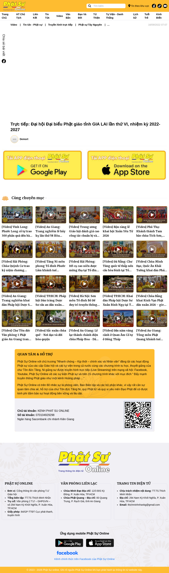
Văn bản (68, 16)
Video (59, 16)
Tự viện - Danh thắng (114, 16)
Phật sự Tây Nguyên (90, 24)
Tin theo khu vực (138, 5)
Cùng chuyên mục (28, 198)
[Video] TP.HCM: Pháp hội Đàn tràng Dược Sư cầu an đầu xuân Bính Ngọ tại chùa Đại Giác (50, 304)
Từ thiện (96, 16)
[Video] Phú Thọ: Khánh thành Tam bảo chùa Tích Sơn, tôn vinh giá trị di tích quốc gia (151, 235)
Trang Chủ (5, 16)
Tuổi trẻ (147, 16)
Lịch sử (135, 16)
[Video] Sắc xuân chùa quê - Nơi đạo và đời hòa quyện (50, 335)
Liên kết (35, 16)
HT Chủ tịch (20, 16)
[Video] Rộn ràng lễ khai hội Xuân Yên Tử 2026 (118, 231)
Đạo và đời (82, 16)
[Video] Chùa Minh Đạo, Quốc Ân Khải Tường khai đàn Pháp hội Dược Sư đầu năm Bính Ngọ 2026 (151, 270)
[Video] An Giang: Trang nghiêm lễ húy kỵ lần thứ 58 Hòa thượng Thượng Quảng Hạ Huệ (50, 235)
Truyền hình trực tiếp (60, 24)
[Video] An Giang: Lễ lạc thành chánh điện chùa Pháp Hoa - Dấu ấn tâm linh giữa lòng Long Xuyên (84, 339)
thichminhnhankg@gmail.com (144, 504)
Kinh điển (159, 16)
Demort (24, 139)
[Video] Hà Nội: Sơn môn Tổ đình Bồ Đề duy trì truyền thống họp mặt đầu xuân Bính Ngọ (83, 304)
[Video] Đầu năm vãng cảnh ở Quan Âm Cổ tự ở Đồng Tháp (118, 335)
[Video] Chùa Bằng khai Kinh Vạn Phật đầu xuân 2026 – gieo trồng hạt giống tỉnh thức (151, 304)
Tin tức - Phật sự (32, 24)
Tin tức (47, 16)
